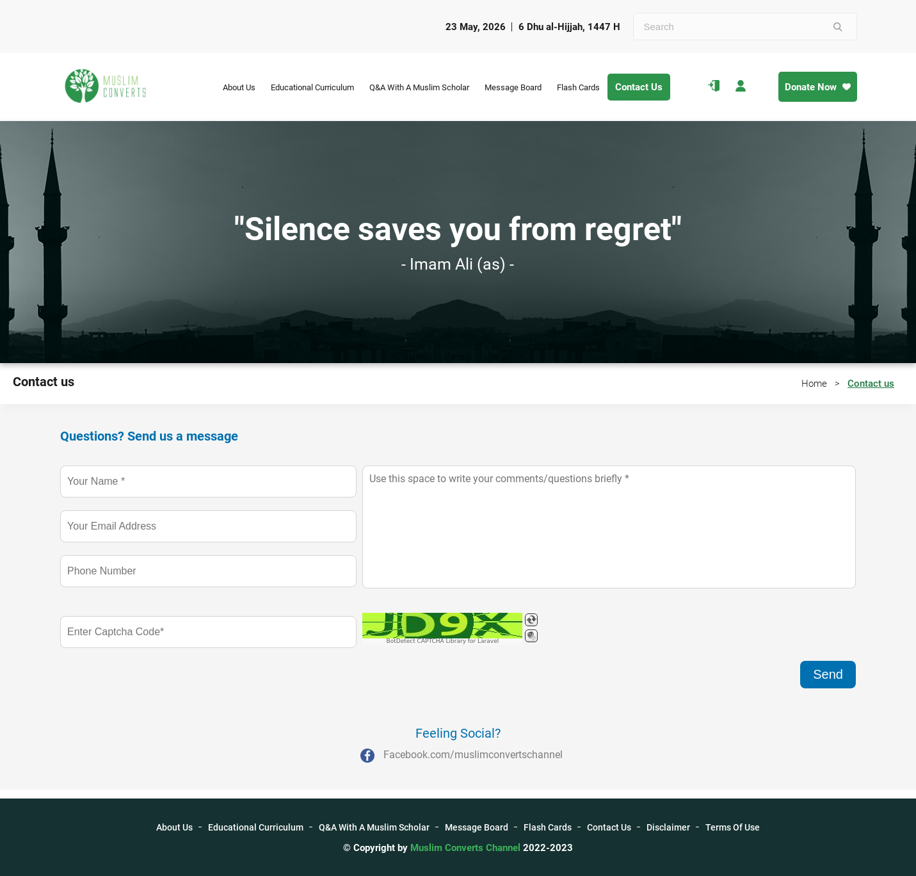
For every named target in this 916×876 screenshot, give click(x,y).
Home (814, 383)
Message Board (513, 87)
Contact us (871, 383)
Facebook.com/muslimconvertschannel (473, 755)
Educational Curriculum (312, 87)
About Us (239, 87)
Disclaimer (668, 827)
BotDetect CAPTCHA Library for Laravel (443, 641)
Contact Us (639, 87)
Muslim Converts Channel (466, 848)
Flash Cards (578, 87)
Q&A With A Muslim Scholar (419, 87)
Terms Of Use (732, 827)
